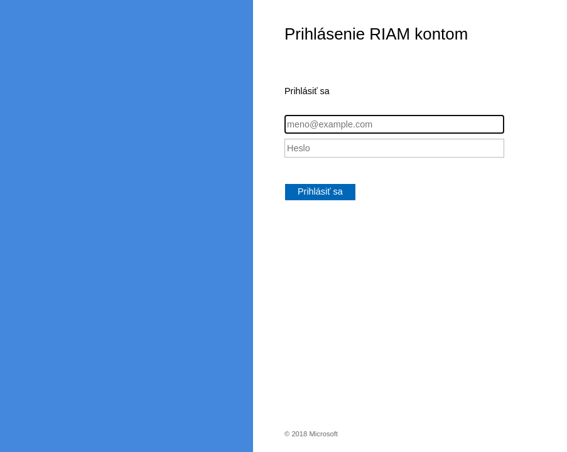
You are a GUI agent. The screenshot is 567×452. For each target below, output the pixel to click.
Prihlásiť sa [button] (320, 191)
